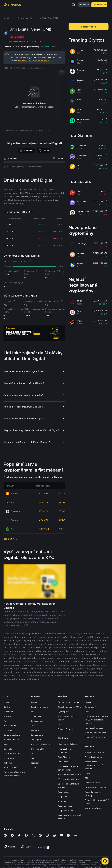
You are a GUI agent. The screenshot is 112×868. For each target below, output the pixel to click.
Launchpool (36, 739)
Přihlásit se (84, 4)
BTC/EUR (63, 493)
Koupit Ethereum (65, 810)
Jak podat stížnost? (93, 808)
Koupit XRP (63, 801)
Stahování (8, 762)
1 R (28, 68)
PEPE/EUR (63, 528)
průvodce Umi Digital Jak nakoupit (33, 60)
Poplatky (88, 773)
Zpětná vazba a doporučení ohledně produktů (94, 765)
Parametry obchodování (95, 787)
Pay (32, 711)
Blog (6, 744)
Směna (34, 702)
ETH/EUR (63, 511)
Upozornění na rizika (13, 753)
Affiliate (88, 702)
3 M (23, 68)
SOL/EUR (63, 502)
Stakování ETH (37, 748)
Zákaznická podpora (94, 757)
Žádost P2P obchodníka (68, 702)
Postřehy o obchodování (96, 732)
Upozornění (9, 758)
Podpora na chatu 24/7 (95, 752)
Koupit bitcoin (64, 791)
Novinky (7, 716)
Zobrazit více (10, 538)
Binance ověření (92, 782)
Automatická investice (40, 744)
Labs (60, 724)
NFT (32, 753)
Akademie (35, 730)
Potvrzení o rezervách (95, 737)
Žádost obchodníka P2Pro (69, 706)
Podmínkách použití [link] (69, 661)
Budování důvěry (11, 739)
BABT (33, 758)
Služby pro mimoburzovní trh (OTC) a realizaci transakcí (96, 719)
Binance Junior (37, 720)
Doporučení (90, 706)
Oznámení (8, 711)
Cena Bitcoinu (64, 757)
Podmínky (8, 730)
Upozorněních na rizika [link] (93, 661)
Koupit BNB (63, 796)
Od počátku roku (37, 68)
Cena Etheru (63, 761)
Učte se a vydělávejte (67, 744)
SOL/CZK (43, 502)
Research (35, 762)
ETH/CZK (43, 511)
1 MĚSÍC (17, 68)
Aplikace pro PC (11, 767)
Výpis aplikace (64, 711)
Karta (33, 725)
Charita (34, 767)
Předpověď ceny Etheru (68, 779)
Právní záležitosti (11, 725)
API (86, 777)
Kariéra (7, 706)
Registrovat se (99, 4)
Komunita (8, 748)
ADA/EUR (63, 520)
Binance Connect (65, 729)
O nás (6, 702)
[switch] (46, 847)
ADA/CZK (44, 520)
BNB (87, 711)
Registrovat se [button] (88, 26)
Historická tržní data (94, 727)
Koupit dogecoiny (66, 805)
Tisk (5, 720)
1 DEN (6, 68)
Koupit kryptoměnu (39, 706)
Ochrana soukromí (12, 734)
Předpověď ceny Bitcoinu (69, 774)
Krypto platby (36, 716)
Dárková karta (37, 734)
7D (11, 68)
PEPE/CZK (44, 528)
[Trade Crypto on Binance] (34, 333)
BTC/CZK (44, 493)
